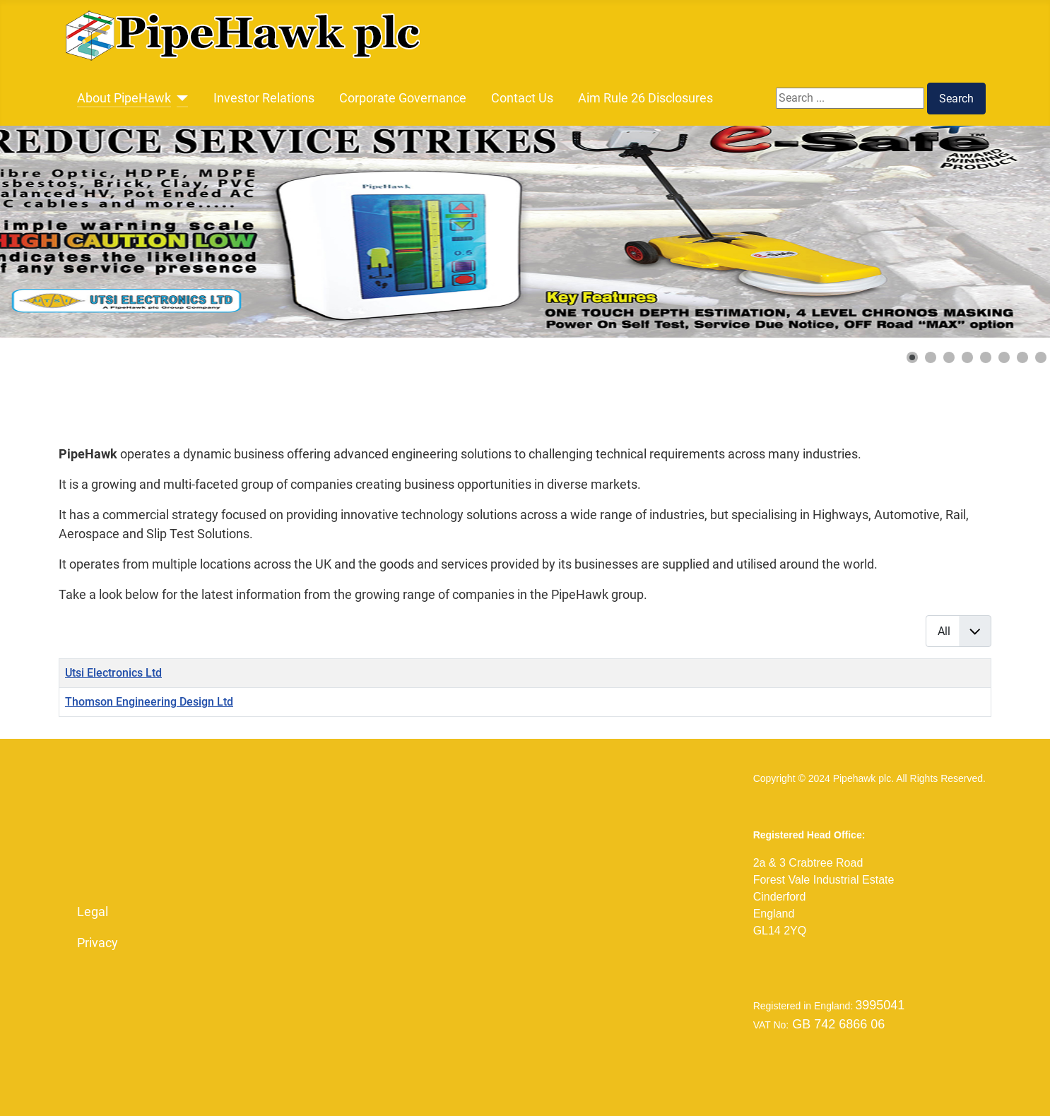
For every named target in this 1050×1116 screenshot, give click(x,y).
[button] (912, 357)
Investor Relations (263, 98)
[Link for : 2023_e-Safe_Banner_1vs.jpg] (525, 232)
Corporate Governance (402, 98)
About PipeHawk (124, 98)
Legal (92, 912)
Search (956, 98)
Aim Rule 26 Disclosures (645, 98)
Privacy (97, 943)
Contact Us (522, 98)
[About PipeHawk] (180, 98)
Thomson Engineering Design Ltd (149, 701)
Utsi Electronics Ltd (113, 672)
